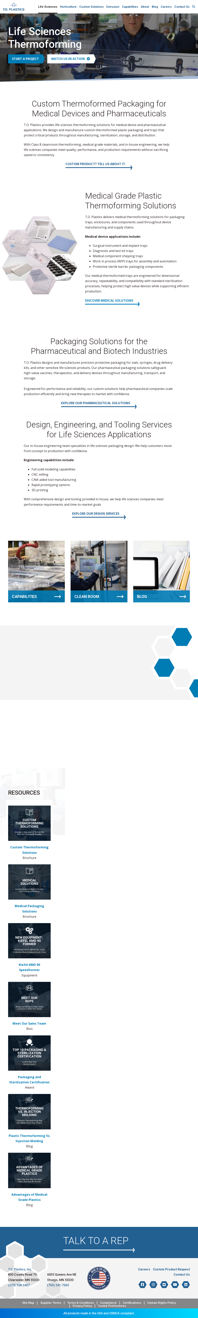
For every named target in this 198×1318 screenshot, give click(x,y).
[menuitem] (193, 6)
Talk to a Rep (95, 1240)
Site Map (28, 1302)
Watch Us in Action (70, 59)
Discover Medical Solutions (109, 300)
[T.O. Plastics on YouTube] (175, 1284)
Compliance (108, 1302)
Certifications (132, 1302)
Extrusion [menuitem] (112, 6)
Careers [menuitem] (166, 6)
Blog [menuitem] (155, 6)
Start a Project (25, 59)
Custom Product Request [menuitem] (171, 1269)
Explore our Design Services (95, 513)
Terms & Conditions (80, 1302)
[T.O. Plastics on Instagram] (153, 1284)
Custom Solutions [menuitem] (91, 6)
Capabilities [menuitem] (130, 6)
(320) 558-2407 (19, 1285)
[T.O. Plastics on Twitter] (164, 1284)
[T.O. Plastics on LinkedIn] (186, 1284)
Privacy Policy (82, 1305)
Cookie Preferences (112, 1305)
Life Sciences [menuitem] (47, 6)
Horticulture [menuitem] (68, 6)
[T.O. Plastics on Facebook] (142, 1284)
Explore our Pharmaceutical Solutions (95, 403)
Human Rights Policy (161, 1302)
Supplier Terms (50, 1302)
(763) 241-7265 (58, 1285)
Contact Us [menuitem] (181, 6)
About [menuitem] (145, 6)
